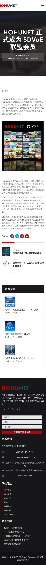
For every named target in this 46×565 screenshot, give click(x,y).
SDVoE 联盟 (9, 514)
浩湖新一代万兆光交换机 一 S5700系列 (21, 310)
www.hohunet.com (25, 476)
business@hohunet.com (25, 457)
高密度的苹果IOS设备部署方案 (16, 540)
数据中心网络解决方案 (13, 528)
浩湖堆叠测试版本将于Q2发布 (17, 334)
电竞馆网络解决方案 (12, 544)
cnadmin (8, 313)
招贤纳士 (8, 510)
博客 (6, 502)
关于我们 (8, 490)
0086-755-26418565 (25, 452)
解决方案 (8, 494)
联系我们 (8, 506)
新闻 (25, 55)
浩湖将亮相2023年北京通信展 (27, 253)
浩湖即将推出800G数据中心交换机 (20, 358)
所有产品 (8, 498)
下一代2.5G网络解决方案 (14, 532)
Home (18, 55)
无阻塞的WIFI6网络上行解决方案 (17, 536)
